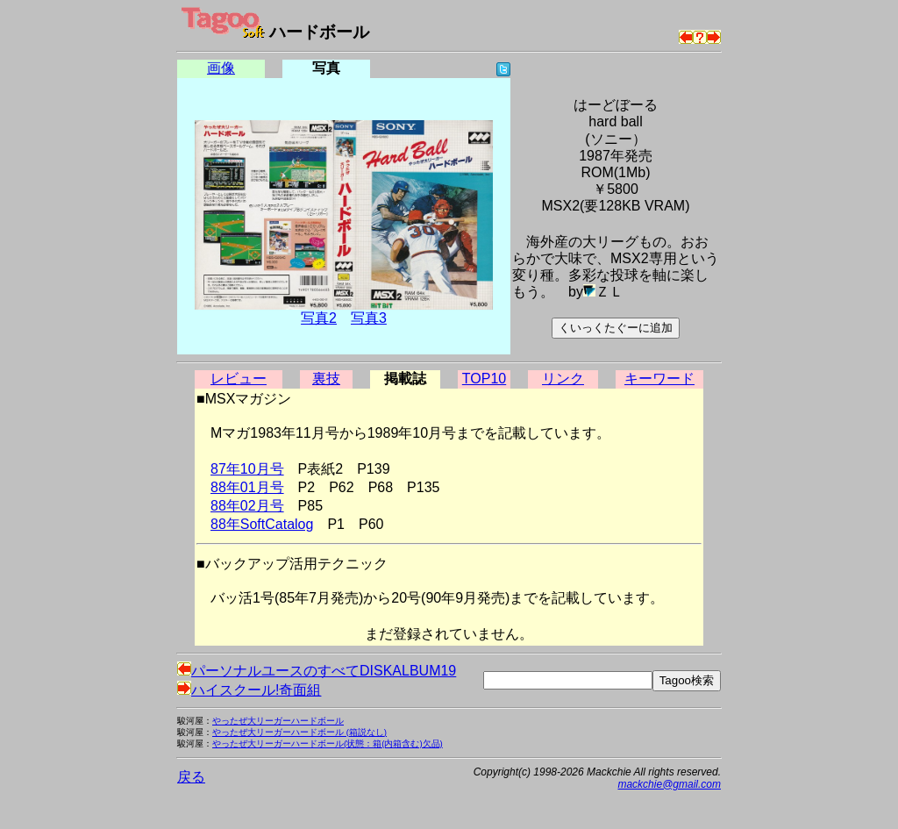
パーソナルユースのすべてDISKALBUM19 (316, 670)
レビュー (238, 378)
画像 (221, 68)
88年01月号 (247, 487)
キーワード (659, 378)
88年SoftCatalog (261, 524)
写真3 (369, 318)
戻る (191, 776)
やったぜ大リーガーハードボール (278, 720)
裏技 (326, 378)
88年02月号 (247, 505)
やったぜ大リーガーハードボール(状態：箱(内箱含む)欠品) (327, 743)
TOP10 (484, 378)
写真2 (319, 318)
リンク (563, 378)
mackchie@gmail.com (669, 784)
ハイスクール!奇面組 (249, 689)
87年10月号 (247, 468)
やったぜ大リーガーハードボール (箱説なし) (299, 732)
